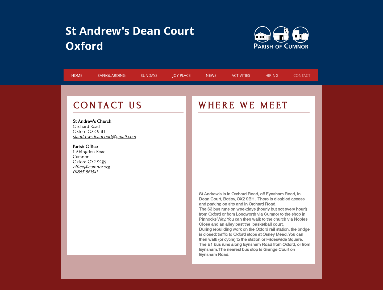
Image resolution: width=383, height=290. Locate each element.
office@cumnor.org (91, 166)
